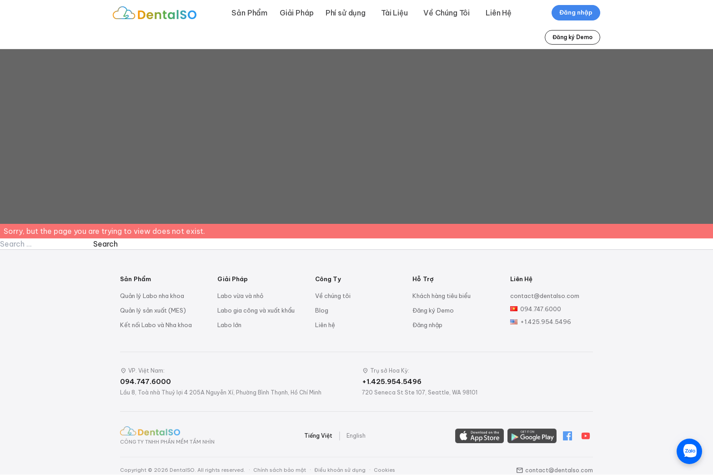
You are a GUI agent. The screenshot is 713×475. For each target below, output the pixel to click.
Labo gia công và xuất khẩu (256, 310)
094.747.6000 (540, 309)
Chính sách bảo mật (279, 470)
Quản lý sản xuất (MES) (153, 310)
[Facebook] (567, 436)
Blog (321, 310)
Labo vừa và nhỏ (240, 295)
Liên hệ (325, 324)
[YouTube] (585, 436)
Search (105, 243)
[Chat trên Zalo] (689, 451)
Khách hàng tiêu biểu (441, 295)
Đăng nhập (575, 12)
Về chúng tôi (333, 295)
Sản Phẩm (249, 12)
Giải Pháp (297, 12)
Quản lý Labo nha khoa (152, 295)
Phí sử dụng (346, 12)
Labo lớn (229, 324)
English (356, 435)
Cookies (384, 470)
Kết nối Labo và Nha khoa (156, 324)
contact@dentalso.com (544, 295)
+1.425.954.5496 (545, 321)
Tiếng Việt (318, 435)
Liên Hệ (499, 12)
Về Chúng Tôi (446, 12)
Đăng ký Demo (572, 37)
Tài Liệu (394, 12)
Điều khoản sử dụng (340, 470)
